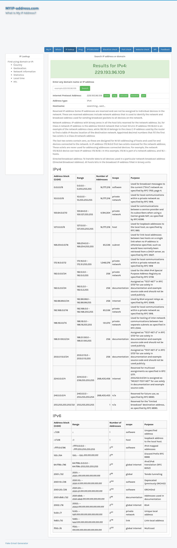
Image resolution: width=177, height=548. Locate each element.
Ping (81, 49)
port (143, 96)
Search (85, 88)
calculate (123, 96)
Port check (126, 49)
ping (114, 96)
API (155, 49)
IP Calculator (93, 49)
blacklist (134, 96)
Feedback (165, 49)
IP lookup (70, 49)
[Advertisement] (110, 23)
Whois (58, 49)
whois (106, 96)
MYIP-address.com (22, 8)
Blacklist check (110, 49)
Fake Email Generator (16, 543)
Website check (142, 49)
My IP (48, 49)
